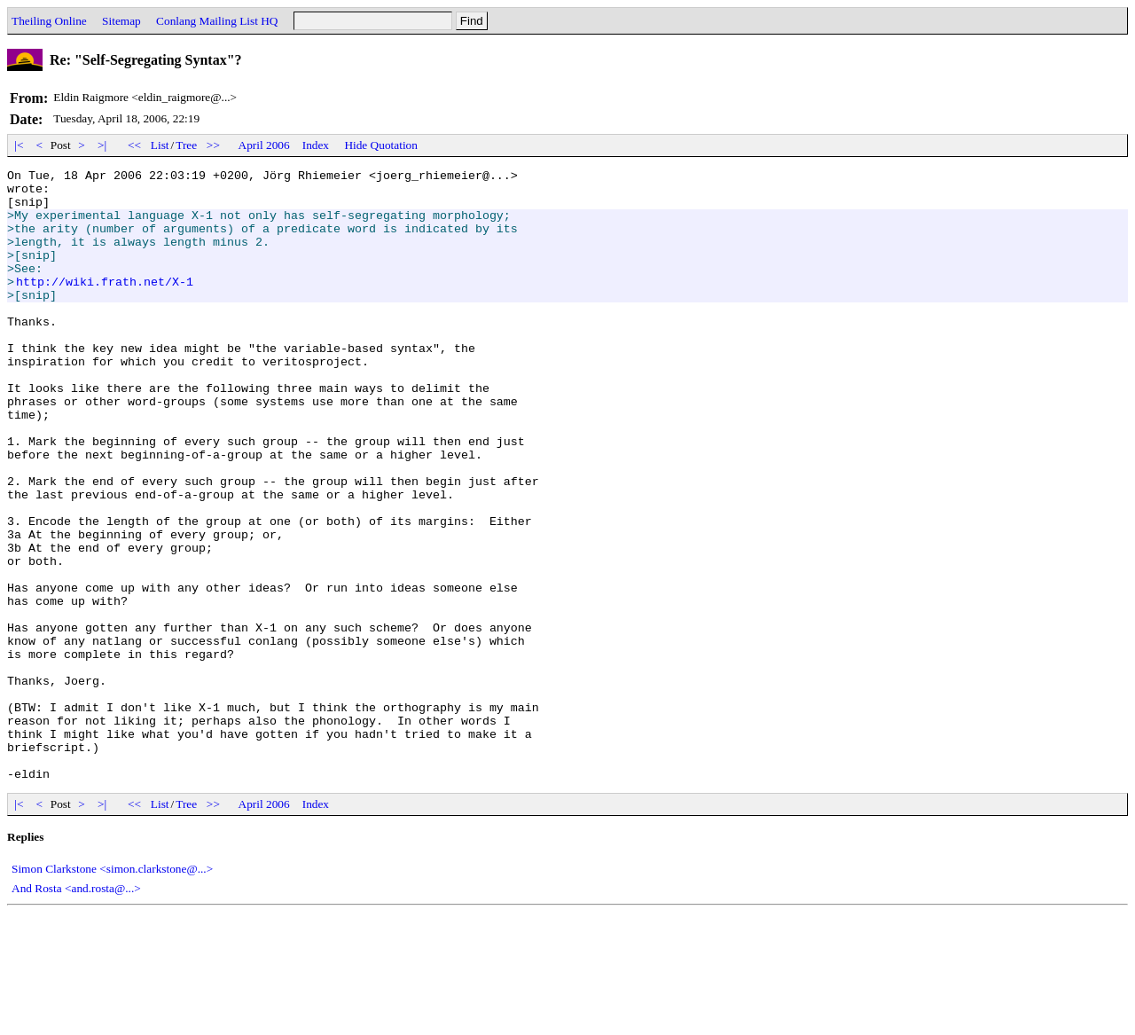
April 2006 (264, 145)
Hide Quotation (381, 145)
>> (213, 145)
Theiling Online (49, 20)
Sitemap (121, 20)
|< (19, 145)
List (160, 145)
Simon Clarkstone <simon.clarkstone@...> (112, 991)
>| (102, 145)
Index (315, 145)
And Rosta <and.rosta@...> (76, 1010)
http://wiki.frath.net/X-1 (104, 305)
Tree (186, 145)
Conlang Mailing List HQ (217, 20)
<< (135, 145)
